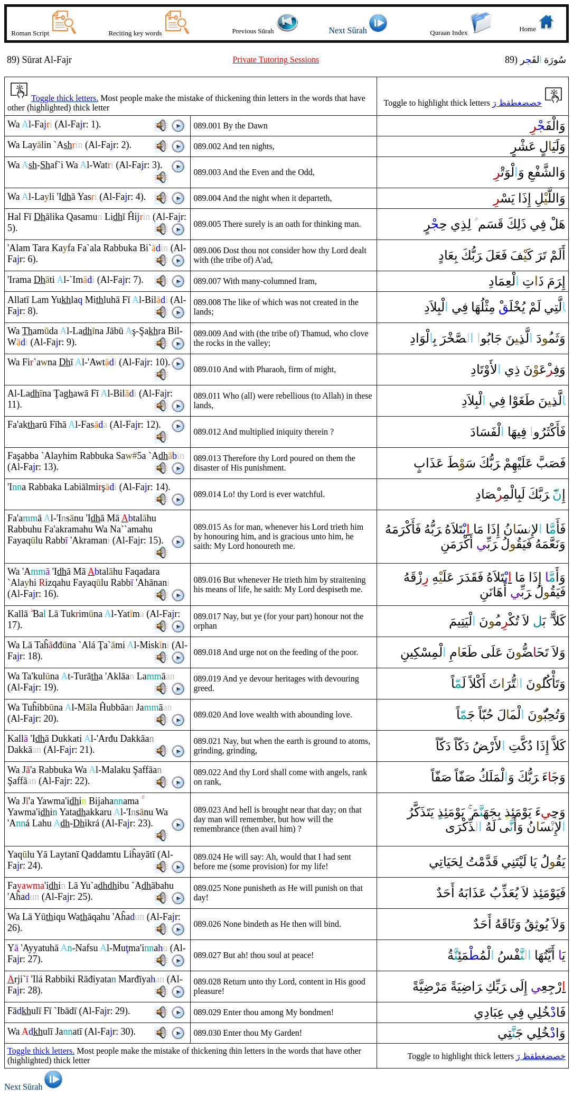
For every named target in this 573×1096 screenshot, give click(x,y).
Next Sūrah (359, 30)
